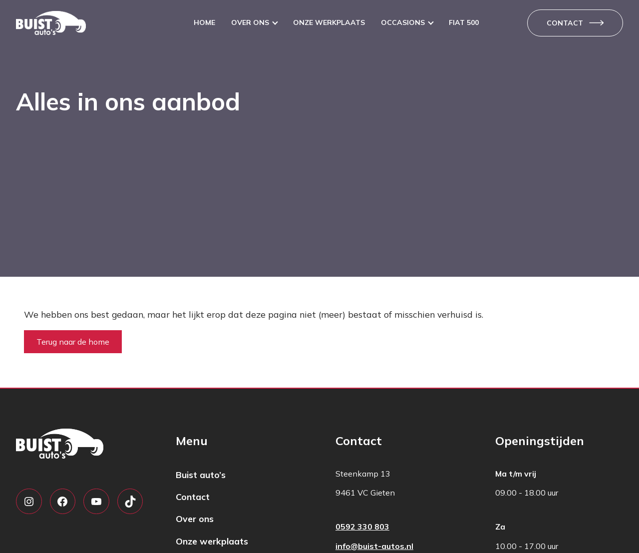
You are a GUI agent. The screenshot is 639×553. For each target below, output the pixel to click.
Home (204, 22)
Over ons (250, 22)
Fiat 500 (464, 22)
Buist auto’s (201, 474)
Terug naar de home (72, 342)
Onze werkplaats (329, 22)
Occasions (403, 22)
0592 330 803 (362, 527)
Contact (565, 22)
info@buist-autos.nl (374, 546)
